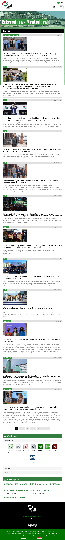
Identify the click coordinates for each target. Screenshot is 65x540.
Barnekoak (8, 468)
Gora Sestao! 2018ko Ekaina (40, 490)
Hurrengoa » (45, 428)
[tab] (32, 440)
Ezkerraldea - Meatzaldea (32, 516)
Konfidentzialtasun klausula (33, 529)
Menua (55, 7)
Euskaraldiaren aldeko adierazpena (17, 490)
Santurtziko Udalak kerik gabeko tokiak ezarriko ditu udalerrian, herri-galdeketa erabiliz (31, 340)
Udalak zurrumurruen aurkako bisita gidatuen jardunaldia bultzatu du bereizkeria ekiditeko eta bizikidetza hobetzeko (31, 377)
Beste (6, 472)
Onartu (39, 538)
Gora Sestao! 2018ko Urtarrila (15, 497)
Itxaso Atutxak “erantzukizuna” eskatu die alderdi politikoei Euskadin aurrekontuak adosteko (31, 277)
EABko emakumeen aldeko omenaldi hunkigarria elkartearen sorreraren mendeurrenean (28, 309)
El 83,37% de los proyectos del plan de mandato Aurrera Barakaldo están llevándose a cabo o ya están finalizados (30, 408)
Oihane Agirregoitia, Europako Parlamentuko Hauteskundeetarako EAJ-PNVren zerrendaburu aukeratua (32, 150)
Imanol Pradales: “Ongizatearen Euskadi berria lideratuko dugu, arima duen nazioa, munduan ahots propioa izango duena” (31, 119)
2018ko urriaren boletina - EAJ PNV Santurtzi (46, 484)
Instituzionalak (9, 440)
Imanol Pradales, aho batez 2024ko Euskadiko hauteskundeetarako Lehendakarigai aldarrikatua (30, 182)
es (62, 3)
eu (58, 3)
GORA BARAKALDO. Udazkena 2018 (17, 484)
